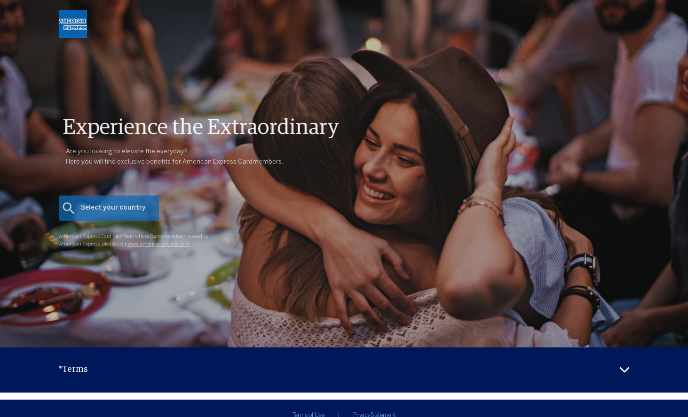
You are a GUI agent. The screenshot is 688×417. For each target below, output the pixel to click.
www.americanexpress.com (158, 252)
